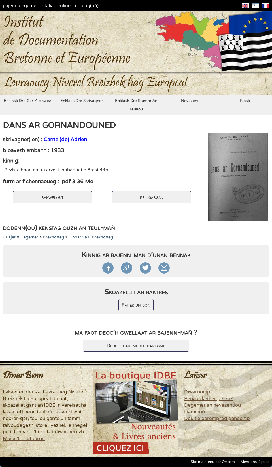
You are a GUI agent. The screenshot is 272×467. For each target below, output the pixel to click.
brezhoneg (53, 237)
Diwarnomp (197, 392)
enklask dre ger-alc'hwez (27, 101)
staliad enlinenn (59, 5)
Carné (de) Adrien (65, 140)
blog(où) (89, 5)
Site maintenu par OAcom (213, 462)
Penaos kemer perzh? (208, 399)
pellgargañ (151, 197)
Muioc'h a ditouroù (24, 439)
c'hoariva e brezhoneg (91, 237)
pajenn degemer (20, 5)
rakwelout (52, 197)
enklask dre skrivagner (81, 101)
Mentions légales (255, 462)
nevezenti (190, 101)
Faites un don (136, 305)
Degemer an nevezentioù (212, 405)
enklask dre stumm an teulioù (136, 105)
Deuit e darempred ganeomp (136, 346)
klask (245, 101)
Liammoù (194, 412)
